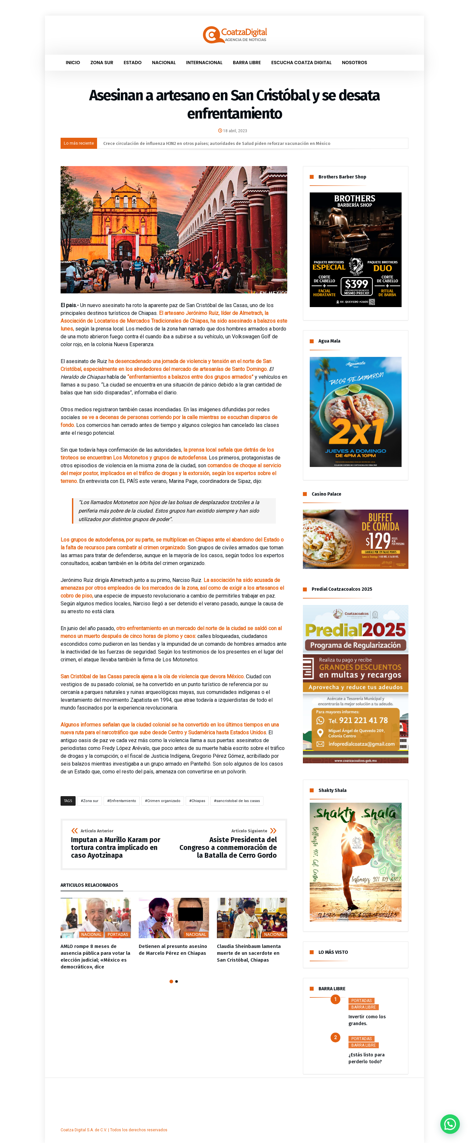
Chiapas (198, 801)
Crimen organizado (163, 801)
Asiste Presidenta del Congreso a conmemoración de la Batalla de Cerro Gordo (227, 844)
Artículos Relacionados (89, 885)
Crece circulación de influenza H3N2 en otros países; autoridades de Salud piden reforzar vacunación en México (216, 143)
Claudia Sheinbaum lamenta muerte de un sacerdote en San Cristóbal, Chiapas (249, 953)
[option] (96, 934)
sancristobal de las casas (238, 801)
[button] (451, 1129)
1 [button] (171, 981)
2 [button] (176, 981)
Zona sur (90, 801)
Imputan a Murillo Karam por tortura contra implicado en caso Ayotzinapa (120, 844)
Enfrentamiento (122, 801)
